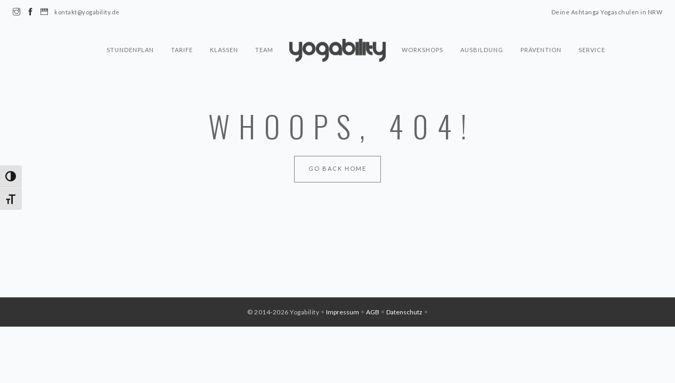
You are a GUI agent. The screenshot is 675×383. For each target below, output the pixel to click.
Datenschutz (404, 312)
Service (592, 49)
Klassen (224, 49)
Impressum (342, 312)
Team (264, 49)
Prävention (541, 49)
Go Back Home (337, 168)
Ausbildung (481, 49)
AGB (372, 312)
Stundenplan (130, 49)
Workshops (422, 49)
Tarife (182, 49)
